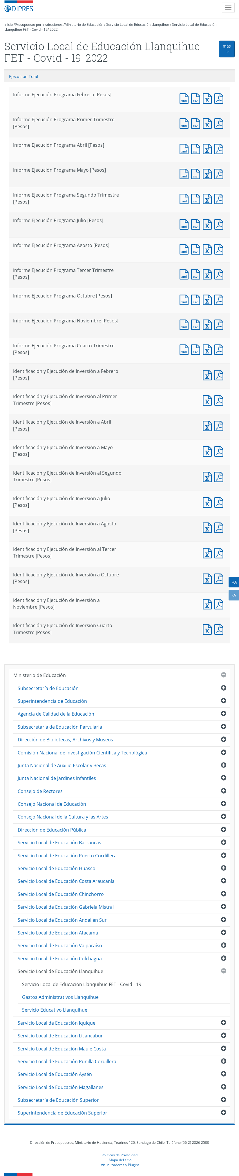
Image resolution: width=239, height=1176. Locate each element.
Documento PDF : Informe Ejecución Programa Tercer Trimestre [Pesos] (220, 273)
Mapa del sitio (120, 1159)
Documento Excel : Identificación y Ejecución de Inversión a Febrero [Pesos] (208, 374)
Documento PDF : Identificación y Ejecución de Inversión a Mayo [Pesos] (220, 450)
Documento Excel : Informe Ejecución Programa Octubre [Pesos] (208, 299)
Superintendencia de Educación (52, 701)
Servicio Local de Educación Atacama (58, 933)
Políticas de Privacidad (119, 1155)
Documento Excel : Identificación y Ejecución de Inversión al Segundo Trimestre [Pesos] (208, 476)
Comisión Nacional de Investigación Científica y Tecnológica (82, 752)
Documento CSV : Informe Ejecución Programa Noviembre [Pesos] (197, 324)
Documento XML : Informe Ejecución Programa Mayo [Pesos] (185, 173)
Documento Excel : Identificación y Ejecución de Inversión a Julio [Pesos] (208, 501)
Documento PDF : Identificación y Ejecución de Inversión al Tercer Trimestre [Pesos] (220, 552)
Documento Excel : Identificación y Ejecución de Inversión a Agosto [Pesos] (208, 526)
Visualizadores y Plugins (120, 1164)
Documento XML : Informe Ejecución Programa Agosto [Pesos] (185, 248)
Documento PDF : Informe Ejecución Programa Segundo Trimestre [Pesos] (220, 198)
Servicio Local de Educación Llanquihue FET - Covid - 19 (81, 984)
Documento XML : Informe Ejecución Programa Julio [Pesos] (185, 223)
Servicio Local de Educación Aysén (55, 1074)
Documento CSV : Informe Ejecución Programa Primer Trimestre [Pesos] (197, 122)
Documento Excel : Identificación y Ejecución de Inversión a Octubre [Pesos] (208, 578)
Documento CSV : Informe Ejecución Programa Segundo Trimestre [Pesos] (197, 198)
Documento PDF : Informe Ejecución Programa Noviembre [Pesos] (220, 324)
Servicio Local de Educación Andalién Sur (62, 920)
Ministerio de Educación (84, 24)
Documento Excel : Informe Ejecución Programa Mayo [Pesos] (208, 173)
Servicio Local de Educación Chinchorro (61, 894)
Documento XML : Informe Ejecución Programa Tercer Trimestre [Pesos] (185, 273)
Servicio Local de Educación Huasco (56, 868)
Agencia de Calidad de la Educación (56, 714)
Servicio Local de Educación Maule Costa (62, 1049)
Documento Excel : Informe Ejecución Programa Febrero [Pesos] (208, 97)
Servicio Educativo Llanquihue (54, 1010)
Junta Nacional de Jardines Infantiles (57, 778)
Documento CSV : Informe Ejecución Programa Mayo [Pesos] (197, 173)
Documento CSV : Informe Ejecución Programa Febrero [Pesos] (197, 97)
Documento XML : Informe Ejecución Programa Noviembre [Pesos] (185, 324)
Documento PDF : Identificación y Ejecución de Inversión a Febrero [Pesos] (220, 374)
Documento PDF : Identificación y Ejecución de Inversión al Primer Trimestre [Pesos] (220, 399)
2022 (54, 29)
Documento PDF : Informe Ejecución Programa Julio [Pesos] (220, 223)
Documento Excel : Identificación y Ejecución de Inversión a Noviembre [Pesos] (208, 603)
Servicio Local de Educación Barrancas (59, 842)
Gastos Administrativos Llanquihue (60, 997)
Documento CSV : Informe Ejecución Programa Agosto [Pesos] (197, 248)
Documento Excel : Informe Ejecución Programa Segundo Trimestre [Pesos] (208, 198)
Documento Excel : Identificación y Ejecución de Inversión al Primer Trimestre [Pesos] (208, 399)
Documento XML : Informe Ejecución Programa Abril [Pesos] (185, 148)
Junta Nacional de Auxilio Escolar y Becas (62, 765)
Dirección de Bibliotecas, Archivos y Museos (65, 739)
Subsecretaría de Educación (48, 688)
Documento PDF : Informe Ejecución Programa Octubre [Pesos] (220, 299)
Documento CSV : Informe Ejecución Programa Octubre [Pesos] (197, 299)
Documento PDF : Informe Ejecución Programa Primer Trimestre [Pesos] (220, 122)
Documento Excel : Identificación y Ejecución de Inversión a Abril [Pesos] (208, 425)
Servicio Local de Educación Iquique (56, 1023)
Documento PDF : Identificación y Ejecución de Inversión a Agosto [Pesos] (220, 526)
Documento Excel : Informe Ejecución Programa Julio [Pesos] (208, 223)
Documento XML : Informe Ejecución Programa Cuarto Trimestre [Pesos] (185, 348)
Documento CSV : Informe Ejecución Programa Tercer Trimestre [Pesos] (197, 273)
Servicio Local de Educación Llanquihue (137, 24)
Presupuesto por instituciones (39, 24)
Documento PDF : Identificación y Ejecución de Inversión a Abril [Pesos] (220, 425)
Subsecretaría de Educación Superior (58, 1100)
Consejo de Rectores (40, 791)
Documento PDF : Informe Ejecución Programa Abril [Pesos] (220, 148)
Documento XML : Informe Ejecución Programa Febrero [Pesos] (185, 97)
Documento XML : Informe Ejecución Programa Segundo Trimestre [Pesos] (185, 198)
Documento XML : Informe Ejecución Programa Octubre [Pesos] (185, 299)
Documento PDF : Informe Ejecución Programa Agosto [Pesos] (220, 248)
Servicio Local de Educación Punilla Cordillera (67, 1061)
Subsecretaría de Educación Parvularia (60, 727)
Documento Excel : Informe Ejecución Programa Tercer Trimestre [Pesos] (208, 273)
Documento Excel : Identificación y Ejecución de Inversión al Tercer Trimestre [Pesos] (208, 552)
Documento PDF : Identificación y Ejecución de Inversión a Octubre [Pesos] (220, 578)
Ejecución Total (23, 76)
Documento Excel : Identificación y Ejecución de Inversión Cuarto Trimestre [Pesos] (208, 628)
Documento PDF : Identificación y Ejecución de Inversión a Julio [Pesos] (220, 501)
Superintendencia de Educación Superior (62, 1113)
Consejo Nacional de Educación (52, 804)
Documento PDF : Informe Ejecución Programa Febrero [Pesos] (220, 97)
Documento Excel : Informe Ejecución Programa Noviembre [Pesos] (208, 324)
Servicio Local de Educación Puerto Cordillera (67, 855)
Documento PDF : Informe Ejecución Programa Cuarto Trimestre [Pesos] (220, 348)
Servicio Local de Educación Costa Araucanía (66, 881)
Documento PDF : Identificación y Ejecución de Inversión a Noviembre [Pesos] (220, 603)
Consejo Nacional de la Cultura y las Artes (63, 817)
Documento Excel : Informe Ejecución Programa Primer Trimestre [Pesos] (208, 122)
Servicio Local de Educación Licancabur (60, 1035)
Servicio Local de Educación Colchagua (60, 958)
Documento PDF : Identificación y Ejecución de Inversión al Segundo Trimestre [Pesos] (220, 476)
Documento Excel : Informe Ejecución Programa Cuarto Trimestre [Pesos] (208, 348)
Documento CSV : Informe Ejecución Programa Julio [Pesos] (197, 223)
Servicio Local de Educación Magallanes (61, 1087)
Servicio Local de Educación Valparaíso (60, 945)
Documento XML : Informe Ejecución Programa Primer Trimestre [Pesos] (185, 122)
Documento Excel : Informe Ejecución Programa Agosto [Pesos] (208, 248)
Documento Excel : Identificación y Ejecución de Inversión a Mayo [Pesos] (208, 450)
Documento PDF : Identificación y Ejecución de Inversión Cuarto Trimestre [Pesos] (220, 628)
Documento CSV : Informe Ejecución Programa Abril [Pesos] (197, 148)
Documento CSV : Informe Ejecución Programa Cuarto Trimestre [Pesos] (197, 348)
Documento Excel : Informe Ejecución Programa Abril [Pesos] (208, 148)
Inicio (8, 24)
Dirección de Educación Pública (52, 830)
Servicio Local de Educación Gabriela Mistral (66, 907)
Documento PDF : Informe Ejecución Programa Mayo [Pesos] (220, 173)
